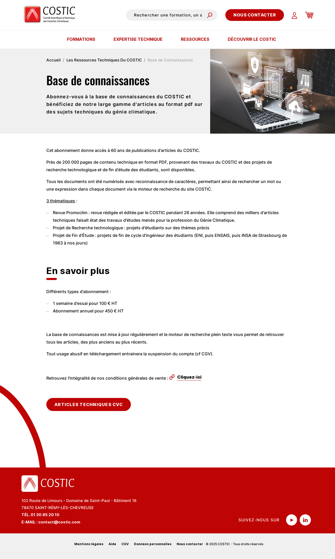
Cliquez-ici (189, 377)
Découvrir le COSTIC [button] (252, 39)
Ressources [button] (195, 39)
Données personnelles (152, 544)
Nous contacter (254, 15)
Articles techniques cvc (88, 404)
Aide (112, 544)
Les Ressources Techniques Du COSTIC (104, 60)
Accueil (53, 60)
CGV (125, 544)
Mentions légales (88, 544)
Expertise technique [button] (138, 39)
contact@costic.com (59, 522)
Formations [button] (81, 39)
